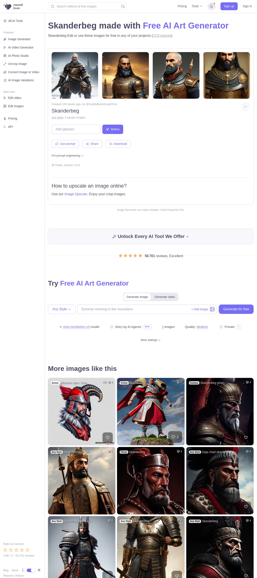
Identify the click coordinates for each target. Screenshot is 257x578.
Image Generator (17, 39)
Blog (5, 570)
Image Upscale (75, 194)
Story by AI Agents (128, 327)
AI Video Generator (18, 47)
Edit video (12, 98)
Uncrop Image (15, 63)
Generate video (165, 297)
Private (230, 327)
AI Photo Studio (16, 56)
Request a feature (13, 575)
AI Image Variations (18, 80)
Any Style (57, 117)
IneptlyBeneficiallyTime (103, 104)
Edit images (13, 106)
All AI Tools (13, 21)
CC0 (77, 165)
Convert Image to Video (21, 72)
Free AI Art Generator (186, 25)
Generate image (137, 297)
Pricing (182, 6)
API (8, 126)
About (14, 570)
